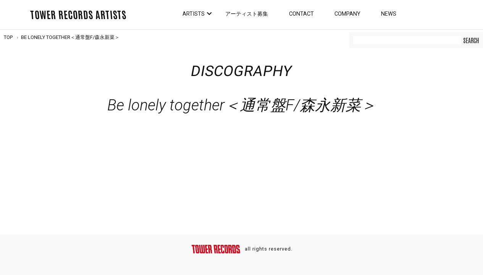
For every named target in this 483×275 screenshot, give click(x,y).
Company (347, 14)
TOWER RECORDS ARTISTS (78, 14)
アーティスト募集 (246, 14)
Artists (194, 14)
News (388, 14)
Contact (301, 14)
